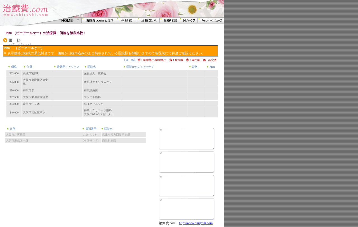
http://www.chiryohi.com (196, 223)
